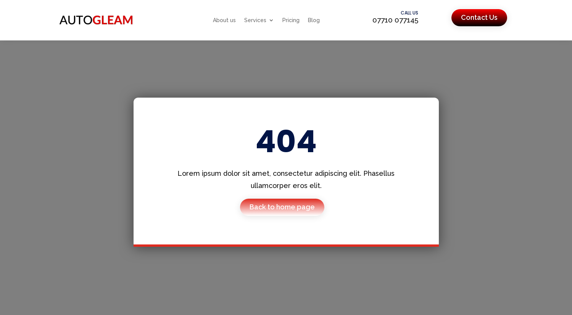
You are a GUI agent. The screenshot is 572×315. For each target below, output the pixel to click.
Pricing (291, 20)
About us (224, 20)
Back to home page (282, 207)
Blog (314, 20)
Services (255, 20)
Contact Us (479, 17)
